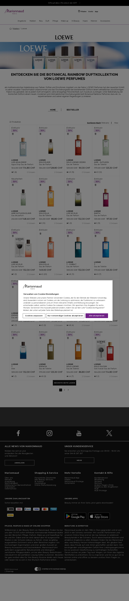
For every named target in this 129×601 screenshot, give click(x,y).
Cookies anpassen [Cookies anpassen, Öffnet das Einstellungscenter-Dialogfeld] (34, 316)
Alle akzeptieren (96, 316)
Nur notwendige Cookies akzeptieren (65, 316)
